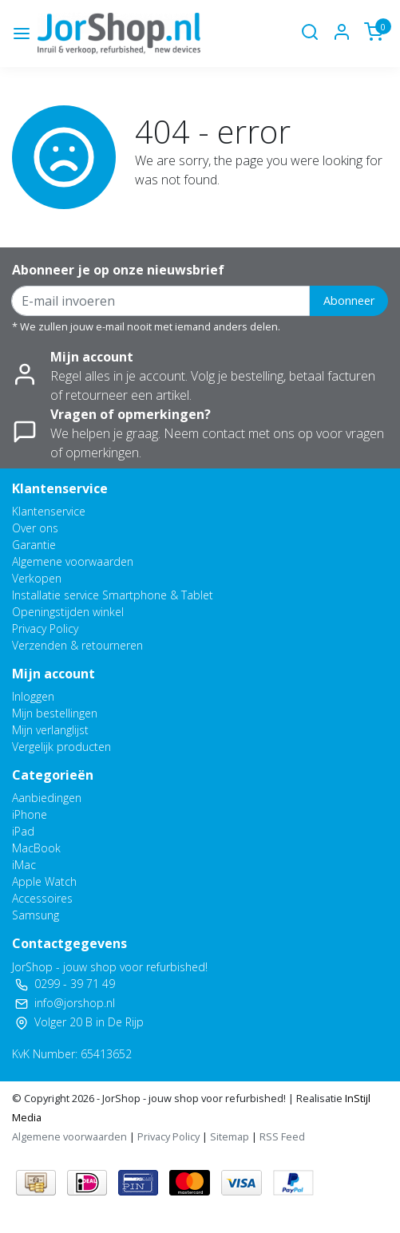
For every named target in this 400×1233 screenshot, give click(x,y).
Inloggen (33, 696)
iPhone (29, 814)
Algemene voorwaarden (72, 561)
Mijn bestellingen (54, 713)
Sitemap (229, 1136)
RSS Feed (282, 1136)
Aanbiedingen (46, 797)
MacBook (36, 848)
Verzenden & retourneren (77, 645)
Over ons (35, 527)
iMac (24, 864)
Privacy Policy (45, 628)
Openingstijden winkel (68, 611)
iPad (23, 831)
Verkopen (36, 578)
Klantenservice (48, 511)
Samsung (35, 915)
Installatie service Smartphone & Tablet (112, 595)
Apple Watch (44, 881)
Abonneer (348, 300)
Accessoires (42, 898)
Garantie (34, 544)
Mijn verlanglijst (50, 729)
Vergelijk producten (61, 746)
